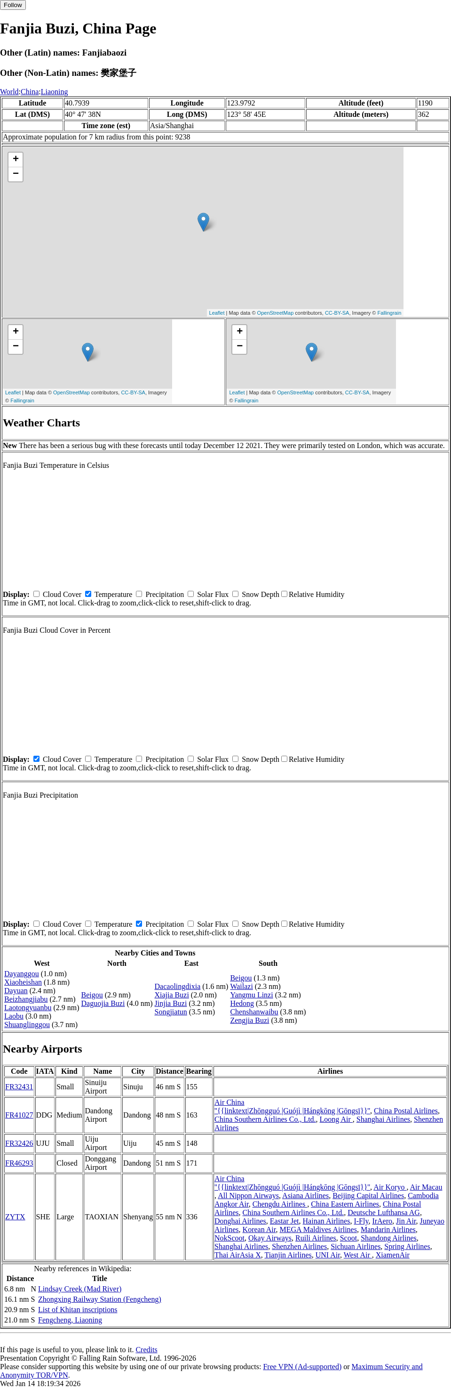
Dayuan (16, 991)
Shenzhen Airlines (299, 1246)
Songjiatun (171, 1012)
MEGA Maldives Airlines (317, 1229)
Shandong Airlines (389, 1238)
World (9, 92)
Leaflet (217, 313)
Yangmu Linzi (251, 995)
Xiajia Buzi (172, 995)
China (30, 92)
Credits (146, 1350)
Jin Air (406, 1221)
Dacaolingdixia (178, 986)
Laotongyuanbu (27, 1008)
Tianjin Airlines (287, 1255)
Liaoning (54, 92)
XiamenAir (393, 1255)
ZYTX (15, 1217)
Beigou (92, 995)
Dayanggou (21, 974)
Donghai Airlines (240, 1221)
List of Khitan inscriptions (77, 1310)
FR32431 (19, 1087)
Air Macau (426, 1187)
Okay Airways (270, 1238)
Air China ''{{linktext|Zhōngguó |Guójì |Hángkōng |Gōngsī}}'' (292, 1106)
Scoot (348, 1238)
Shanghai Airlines (383, 1119)
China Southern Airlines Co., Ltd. (265, 1119)
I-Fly (361, 1221)
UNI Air (328, 1255)
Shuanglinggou (27, 1025)
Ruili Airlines (315, 1238)
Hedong (242, 1003)
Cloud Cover (62, 594)
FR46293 (19, 1163)
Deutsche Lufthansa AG (384, 1212)
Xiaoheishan (23, 982)
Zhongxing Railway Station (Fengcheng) (99, 1299)
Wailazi (241, 986)
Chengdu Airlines (280, 1204)
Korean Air (259, 1229)
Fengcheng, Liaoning (70, 1320)
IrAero (382, 1221)
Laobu (14, 1016)
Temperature (114, 594)
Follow (13, 4)
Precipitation (164, 594)
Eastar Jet (284, 1221)
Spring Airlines (407, 1246)
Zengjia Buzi (249, 1020)
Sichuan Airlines (355, 1246)
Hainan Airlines (326, 1221)
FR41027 (19, 1115)
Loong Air (336, 1119)
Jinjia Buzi (171, 1003)
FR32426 (19, 1143)
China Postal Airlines (406, 1111)
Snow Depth (260, 594)
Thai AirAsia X (237, 1255)
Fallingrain (390, 313)
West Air (358, 1255)
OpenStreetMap (275, 313)
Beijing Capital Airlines (368, 1196)
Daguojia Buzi (103, 1003)
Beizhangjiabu (25, 999)
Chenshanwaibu (254, 1012)
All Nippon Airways (248, 1196)
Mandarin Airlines (388, 1229)
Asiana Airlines (305, 1196)
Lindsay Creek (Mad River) (79, 1289)
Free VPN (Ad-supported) (302, 1367)
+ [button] (16, 160)
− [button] (16, 174)
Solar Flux (213, 594)
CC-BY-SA (337, 313)
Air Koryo (389, 1187)
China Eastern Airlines (345, 1204)
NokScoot (229, 1238)
